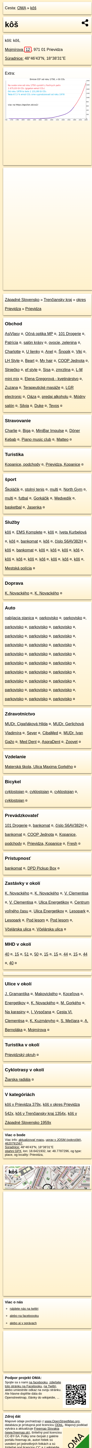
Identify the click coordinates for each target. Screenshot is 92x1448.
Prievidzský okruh (20, 1055)
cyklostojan (14, 792)
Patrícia (11, 342)
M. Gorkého (71, 1003)
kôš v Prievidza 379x (23, 1104)
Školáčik (12, 489)
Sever (32, 733)
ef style (31, 370)
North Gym (72, 489)
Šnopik (65, 352)
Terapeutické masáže (41, 387)
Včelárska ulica (18, 929)
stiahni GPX (13, 1151)
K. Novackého (17, 593)
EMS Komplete (29, 532)
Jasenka (34, 507)
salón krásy (33, 342)
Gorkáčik (41, 498)
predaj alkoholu (55, 397)
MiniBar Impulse (50, 431)
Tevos (54, 406)
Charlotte (13, 352)
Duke (38, 406)
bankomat (29, 541)
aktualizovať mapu (31, 1140)
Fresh (72, 843)
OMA (21, 8)
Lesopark (77, 911)
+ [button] (11, 176)
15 (17, 954)
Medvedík (62, 498)
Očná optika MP (39, 334)
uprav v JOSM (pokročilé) (63, 1140)
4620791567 (13, 1143)
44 (65, 954)
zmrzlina (63, 370)
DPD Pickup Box (42, 868)
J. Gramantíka (17, 994)
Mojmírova (18, 49)
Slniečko (12, 370)
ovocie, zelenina (63, 342)
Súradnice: (14, 58)
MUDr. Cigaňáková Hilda (26, 724)
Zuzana (11, 387)
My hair (46, 361)
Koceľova (71, 994)
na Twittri (50, 1386)
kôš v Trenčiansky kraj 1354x (41, 1113)
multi (54, 489)
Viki (79, 352)
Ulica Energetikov (54, 902)
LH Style (12, 361)
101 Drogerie (69, 334)
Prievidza (33, 309)
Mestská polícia (18, 568)
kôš (33, 8)
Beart (29, 361)
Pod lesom (35, 920)
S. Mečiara (70, 1021)
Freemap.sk (64, 282)
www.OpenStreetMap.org (62, 1421)
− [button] (11, 183)
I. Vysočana (41, 1012)
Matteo (63, 439)
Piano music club (36, 439)
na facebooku (38, 1382)
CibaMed (50, 733)
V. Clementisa (76, 893)
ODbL (59, 1425)
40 (7, 954)
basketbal (13, 507)
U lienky (33, 352)
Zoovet (72, 742)
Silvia (24, 406)
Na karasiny (15, 1012)
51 (26, 954)
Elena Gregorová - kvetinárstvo (52, 379)
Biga (27, 431)
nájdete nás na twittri (24, 1308)
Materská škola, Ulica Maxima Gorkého (39, 767)
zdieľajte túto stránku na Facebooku (33, 1384)
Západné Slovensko (22, 300)
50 (36, 954)
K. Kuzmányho (42, 1021)
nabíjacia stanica (19, 618)
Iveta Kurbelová (72, 532)
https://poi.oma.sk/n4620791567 (25, 286)
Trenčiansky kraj (58, 300)
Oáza (31, 397)
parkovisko (48, 618)
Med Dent (28, 742)
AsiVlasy (12, 334)
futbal (23, 498)
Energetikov (15, 1003)
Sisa (47, 370)
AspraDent (51, 742)
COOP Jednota (71, 361)
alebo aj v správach (23, 1323)
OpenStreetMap (39, 282)
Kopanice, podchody (22, 464)
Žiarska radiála (18, 1079)
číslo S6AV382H (69, 541)
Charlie (11, 431)
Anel (49, 352)
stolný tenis (34, 489)
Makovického (46, 994)
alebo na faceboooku (24, 1316)
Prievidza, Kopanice (63, 464)
